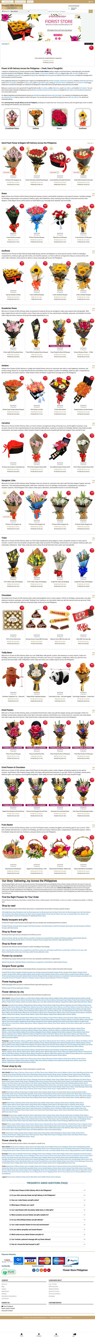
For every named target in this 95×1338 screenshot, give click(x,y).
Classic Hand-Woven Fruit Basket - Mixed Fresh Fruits (83, 869)
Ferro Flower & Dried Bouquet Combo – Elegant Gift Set (83, 812)
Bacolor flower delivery (58, 1041)
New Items (30, 1)
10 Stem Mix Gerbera (60, 409)
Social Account (37, 1265)
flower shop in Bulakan (14, 1124)
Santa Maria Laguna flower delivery (48, 1036)
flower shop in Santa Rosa (66, 1110)
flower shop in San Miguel (14, 1129)
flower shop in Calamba (67, 1103)
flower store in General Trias (66, 1168)
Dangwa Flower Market (43, 974)
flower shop (10, 914)
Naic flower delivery (73, 1021)
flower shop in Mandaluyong (76, 1072)
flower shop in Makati (46, 1072)
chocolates (44, 88)
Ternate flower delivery (72, 1023)
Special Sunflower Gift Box (13, 295)
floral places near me (22, 912)
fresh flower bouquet (34, 926)
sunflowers (57, 73)
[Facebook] (34, 1269)
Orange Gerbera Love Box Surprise (83, 409)
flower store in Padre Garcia (16, 1159)
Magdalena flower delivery (43, 1032)
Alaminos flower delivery (14, 1028)
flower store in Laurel (68, 1155)
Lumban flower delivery (14, 1032)
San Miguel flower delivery (18, 1055)
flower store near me (62, 914)
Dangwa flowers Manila (76, 974)
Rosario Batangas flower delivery (34, 1011)
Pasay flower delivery (78, 1000)
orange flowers (27, 950)
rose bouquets (43, 73)
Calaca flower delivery (13, 1007)
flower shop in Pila (52, 1108)
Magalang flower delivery (72, 1043)
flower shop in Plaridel (33, 1128)
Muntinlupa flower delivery (33, 1000)
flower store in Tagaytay (46, 1172)
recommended (7, 1)
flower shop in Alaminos (14, 1103)
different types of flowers (9, 988)
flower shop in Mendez (64, 1096)
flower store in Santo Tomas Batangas (73, 1161)
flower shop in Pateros (12, 1076)
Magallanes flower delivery (27, 1021)
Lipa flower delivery (16, 1009)
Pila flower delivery (53, 1034)
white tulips (25, 952)
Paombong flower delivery (27, 1053)
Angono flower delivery (12, 1058)
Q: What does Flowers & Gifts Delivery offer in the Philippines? (30, 1190)
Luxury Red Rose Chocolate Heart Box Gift (60, 181)
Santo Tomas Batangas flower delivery (73, 1012)
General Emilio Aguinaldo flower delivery (19, 1019)
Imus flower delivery (78, 1019)
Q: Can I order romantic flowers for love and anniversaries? (29, 1225)
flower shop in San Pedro (13, 1110)
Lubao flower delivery (27, 1043)
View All (90, 143)
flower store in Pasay (78, 1148)
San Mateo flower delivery (70, 1060)
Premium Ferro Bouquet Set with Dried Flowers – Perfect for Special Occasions (37, 812)
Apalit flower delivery (32, 1041)
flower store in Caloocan (17, 1147)
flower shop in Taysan (40, 1088)
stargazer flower (37, 940)
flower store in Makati (47, 1147)
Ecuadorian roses (18, 75)
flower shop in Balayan (44, 1079)
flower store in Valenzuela (84, 1150)
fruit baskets (83, 88)
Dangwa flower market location (59, 974)
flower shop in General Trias (65, 1094)
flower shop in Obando (80, 1126)
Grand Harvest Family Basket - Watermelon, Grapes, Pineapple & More (13, 869)
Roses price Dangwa (15, 978)
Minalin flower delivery (27, 1044)
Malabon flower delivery (61, 998)
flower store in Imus (81, 1168)
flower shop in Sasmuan (78, 1121)
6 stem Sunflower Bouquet (60, 295)
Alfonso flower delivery (13, 1018)
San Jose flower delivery (51, 1011)
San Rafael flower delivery (34, 1055)
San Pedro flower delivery (14, 1036)
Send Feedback (7, 1306)
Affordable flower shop (9, 912)
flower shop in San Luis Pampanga (75, 1119)
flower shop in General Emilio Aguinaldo (21, 1094)
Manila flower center (40, 916)
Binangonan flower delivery (54, 1058)
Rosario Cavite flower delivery (15, 1023)
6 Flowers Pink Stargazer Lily (13, 180)
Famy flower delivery (26, 1030)
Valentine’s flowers (20, 962)
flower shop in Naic (77, 1096)
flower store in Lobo (27, 1157)
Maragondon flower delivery (44, 1021)
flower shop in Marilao (33, 1126)
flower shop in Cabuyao (53, 1103)
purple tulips (66, 950)
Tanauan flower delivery (27, 1014)
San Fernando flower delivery (55, 1044)
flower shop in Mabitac (28, 1106)
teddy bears (55, 88)
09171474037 (9, 1310)
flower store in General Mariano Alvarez (45, 1168)
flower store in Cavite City (70, 1166)
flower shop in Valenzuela (82, 1076)
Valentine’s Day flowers (86, 81)
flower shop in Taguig (65, 1076)
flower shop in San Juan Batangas (69, 1085)
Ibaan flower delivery (56, 1007)
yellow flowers (34, 952)
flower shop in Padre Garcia (16, 1085)
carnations (75, 73)
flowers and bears (37, 90)
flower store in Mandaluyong (77, 1147)
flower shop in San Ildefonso (61, 1128)
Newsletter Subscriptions (9, 1295)
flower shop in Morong (28, 1135)
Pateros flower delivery (13, 1002)
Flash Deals (5, 44)
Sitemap (4, 1293)
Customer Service (55, 1302)
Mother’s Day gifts (10, 83)
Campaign (52, 1295)
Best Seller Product (20, 1)
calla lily (14, 938)
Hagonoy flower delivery (14, 1051)
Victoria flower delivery (11, 1037)
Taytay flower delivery (13, 1062)
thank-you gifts (28, 83)
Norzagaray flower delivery (74, 1051)
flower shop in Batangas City (73, 1079)
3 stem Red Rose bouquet (13, 237)
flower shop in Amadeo (27, 1092)
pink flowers (36, 950)
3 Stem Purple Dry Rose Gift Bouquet (60, 754)
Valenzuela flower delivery (84, 1002)
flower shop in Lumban (14, 1106)
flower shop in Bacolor (58, 1115)
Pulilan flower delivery (55, 1053)
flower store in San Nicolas (19, 1161)
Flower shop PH (51, 914)
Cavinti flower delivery (13, 1030)
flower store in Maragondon (48, 1170)
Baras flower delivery (39, 1058)
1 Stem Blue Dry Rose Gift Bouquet (83, 754)
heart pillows (67, 88)
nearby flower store (75, 914)
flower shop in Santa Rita (36, 1121)
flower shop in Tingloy (54, 1088)
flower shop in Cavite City (70, 1092)
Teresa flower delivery (29, 1062)
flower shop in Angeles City (17, 1115)
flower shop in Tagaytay (45, 1097)
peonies (12, 940)
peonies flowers (20, 940)
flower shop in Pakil (27, 1108)
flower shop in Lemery (81, 1081)
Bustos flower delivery (28, 1050)
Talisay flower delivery (13, 1014)
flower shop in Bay (27, 1103)
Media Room (5, 1291)
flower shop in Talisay (12, 1088)
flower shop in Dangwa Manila (36, 914)
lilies (83, 938)
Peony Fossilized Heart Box (36, 754)
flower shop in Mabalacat (45, 1117)
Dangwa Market (42, 976)
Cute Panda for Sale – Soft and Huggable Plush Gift (60, 697)
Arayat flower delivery (44, 1041)
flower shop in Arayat (44, 1115)
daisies (56, 938)
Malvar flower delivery (55, 1009)
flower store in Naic (77, 1170)
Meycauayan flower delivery (57, 1051)
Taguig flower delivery (67, 1002)
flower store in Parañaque (64, 1148)
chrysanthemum (49, 938)
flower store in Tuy (69, 1163)
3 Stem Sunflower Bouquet (83, 295)
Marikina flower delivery (18, 1000)
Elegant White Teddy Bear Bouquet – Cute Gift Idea (37, 697)
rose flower (29, 940)
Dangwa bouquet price (28, 972)
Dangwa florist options (70, 972)
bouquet (15, 926)
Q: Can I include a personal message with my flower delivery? (30, 1239)
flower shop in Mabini (40, 1083)
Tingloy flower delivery (55, 1014)
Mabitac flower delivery (28, 1032)
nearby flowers (8, 916)
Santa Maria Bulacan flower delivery (56, 1055)
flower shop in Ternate (72, 1097)
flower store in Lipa (15, 1157)
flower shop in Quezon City (28, 1076)
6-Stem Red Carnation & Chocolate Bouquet (83, 181)
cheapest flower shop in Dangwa (11, 972)
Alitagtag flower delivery (30, 1005)
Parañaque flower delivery (64, 1000)
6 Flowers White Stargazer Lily (60, 524)
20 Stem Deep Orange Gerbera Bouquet (13, 409)
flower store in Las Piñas (32, 1147)
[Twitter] (37, 1269)
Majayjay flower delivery (59, 1032)
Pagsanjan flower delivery (14, 1034)
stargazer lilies (33, 75)
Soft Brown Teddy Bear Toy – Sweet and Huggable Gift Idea (13, 697)
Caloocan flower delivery (17, 998)
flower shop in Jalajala (14, 1135)
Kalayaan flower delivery (40, 1030)
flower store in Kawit (17, 1170)
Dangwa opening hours (55, 976)
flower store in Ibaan (55, 1155)
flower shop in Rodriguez (55, 1135)
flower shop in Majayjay (59, 1106)
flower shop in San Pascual (35, 1087)
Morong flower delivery (27, 1060)
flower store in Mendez (64, 1170)
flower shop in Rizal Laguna (66, 1108)
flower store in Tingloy (54, 1163)
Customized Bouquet (73, 6)
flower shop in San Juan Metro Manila (47, 1076)
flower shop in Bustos (27, 1124)
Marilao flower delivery (42, 1051)
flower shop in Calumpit (42, 1124)
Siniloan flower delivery (83, 1036)
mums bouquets (49, 75)
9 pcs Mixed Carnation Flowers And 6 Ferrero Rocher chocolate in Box (60, 468)
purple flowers (58, 950)
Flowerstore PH (25, 916)
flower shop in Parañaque (60, 1074)
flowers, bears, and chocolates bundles (76, 90)
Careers (4, 1288)
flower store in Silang (32, 1172)
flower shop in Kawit (17, 1096)
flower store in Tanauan (26, 1163)
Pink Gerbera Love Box (37, 409)
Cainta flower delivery (69, 1058)
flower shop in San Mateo (70, 1135)
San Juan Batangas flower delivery (69, 1011)
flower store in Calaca (12, 1155)
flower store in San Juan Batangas (70, 1159)
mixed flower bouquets (68, 75)
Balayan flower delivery (45, 1005)
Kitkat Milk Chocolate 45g (83, 639)
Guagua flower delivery (14, 1043)
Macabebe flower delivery (57, 1043)
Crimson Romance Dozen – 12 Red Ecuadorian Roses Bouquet (83, 353)
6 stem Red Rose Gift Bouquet (83, 237)
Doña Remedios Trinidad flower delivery (61, 1050)
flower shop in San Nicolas (19, 1087)
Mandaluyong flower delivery (77, 998)
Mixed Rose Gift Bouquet (60, 237)
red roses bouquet (78, 926)
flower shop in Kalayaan (40, 1104)
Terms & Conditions (54, 1293)
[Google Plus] (49, 1269)
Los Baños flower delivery (67, 1030)
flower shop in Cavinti (13, 1104)
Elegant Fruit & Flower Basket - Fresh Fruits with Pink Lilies (37, 869)
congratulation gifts (43, 83)
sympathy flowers (8, 97)
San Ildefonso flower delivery (71, 1053)
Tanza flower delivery (59, 1023)
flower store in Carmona (55, 1166)
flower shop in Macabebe (61, 1117)
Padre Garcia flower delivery (15, 1011)
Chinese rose (40, 938)
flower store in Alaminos (14, 1177)
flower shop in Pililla (41, 1135)
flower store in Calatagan (27, 1155)
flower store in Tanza (60, 1172)
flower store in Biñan (39, 1177)
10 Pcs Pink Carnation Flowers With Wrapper (36, 468)
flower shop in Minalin (28, 1119)
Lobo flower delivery (29, 1009)
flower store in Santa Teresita (53, 1161)
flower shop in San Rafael (29, 1129)
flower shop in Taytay (12, 1136)
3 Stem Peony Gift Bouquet (13, 754)
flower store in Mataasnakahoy (70, 1157)
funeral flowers (48, 962)
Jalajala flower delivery (13, 1060)
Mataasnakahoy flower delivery (71, 1009)
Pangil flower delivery (41, 1034)
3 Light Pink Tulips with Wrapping (83, 582)
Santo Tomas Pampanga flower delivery (54, 1046)
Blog (3, 1286)
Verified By (6, 1265)
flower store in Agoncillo (15, 1154)
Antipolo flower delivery (26, 1058)
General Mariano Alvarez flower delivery (42, 1019)
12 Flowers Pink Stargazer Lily (37, 524)
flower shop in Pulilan (46, 1128)
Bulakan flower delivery (14, 1050)
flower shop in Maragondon (48, 1096)
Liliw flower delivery (54, 1030)
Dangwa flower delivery (14, 974)
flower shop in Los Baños (67, 1104)
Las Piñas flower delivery (32, 998)
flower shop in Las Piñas (32, 1072)
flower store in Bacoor (41, 1166)
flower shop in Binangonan (54, 1133)
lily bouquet (69, 926)
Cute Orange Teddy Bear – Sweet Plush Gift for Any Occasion (83, 697)
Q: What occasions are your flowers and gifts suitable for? (29, 1215)
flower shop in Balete (58, 1079)
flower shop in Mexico (14, 1119)
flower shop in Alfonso (13, 1092)
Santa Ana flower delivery (18, 1046)
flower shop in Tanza (59, 1097)
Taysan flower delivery (41, 1014)
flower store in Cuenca (42, 1155)
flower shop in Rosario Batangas (34, 1085)
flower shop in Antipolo (26, 1133)
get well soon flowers (59, 83)
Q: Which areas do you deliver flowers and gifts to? (27, 1234)
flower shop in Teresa (28, 1136)
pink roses (43, 950)
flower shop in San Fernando (56, 1119)
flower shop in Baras (40, 1133)
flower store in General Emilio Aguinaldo (21, 1168)
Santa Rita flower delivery (34, 1046)
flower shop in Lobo (27, 1083)
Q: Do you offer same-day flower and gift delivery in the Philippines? (32, 1195)
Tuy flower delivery (70, 1014)
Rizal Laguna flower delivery (68, 1034)
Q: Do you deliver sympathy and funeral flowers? (26, 1230)
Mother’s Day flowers (8, 962)
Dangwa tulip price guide (41, 978)
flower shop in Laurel (68, 1081)
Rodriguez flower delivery (54, 1060)
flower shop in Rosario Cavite (16, 1097)
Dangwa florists (58, 972)
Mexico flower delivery (13, 1044)
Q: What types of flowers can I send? (22, 1205)
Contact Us (5, 1302)
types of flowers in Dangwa (60, 978)
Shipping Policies (54, 1288)
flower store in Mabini (40, 1157)
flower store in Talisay (12, 1163)
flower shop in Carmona (55, 1092)
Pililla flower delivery (41, 1060)
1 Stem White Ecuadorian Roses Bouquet (37, 352)
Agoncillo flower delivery (15, 1005)
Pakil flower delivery (28, 1034)
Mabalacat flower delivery (41, 1043)
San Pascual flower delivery (35, 1012)
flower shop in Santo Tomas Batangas (73, 1087)
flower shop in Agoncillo (15, 1079)
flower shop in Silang (31, 1097)
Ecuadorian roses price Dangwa (71, 976)
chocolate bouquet (46, 926)
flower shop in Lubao (30, 1117)
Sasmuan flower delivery (76, 1046)
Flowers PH (17, 916)
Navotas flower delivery (49, 1000)
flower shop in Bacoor (40, 1092)
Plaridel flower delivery (42, 1053)
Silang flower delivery (31, 1023)
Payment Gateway (8, 1254)
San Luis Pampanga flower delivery (75, 1044)
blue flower (12, 950)
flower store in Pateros (14, 1150)
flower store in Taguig (67, 1150)
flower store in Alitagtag (30, 1154)
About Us (4, 1283)
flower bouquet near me (75, 912)
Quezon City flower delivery (29, 1002)
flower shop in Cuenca (42, 1081)
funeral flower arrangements (35, 962)
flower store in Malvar (53, 1157)
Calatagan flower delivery (27, 1007)
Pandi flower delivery (13, 1053)
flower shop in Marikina (15, 1074)
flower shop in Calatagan (27, 1081)
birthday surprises (53, 81)
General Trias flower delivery (63, 1019)
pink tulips (50, 950)
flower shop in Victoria (11, 1112)
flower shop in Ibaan (55, 1081)
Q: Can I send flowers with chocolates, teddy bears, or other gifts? (32, 1210)
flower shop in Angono (12, 1133)
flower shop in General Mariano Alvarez (45, 1094)
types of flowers (24, 988)
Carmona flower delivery (55, 1018)
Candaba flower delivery (73, 1041)
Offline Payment (53, 1286)
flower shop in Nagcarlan (73, 1106)
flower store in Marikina (18, 1148)
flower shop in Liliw (54, 1104)
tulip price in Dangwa (27, 978)
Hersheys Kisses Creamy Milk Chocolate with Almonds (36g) (37, 640)
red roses (80, 950)
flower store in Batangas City (73, 1154)
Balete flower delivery (58, 1005)
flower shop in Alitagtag (30, 1079)
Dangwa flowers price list (29, 976)
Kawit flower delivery (13, 1021)
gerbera (69, 938)
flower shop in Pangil (39, 1108)
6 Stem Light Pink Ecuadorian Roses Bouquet (13, 353)
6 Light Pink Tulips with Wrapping (60, 582)
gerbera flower (77, 938)
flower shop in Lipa (15, 1083)
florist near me (63, 912)
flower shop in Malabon (61, 1072)
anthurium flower (7, 938)
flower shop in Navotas (45, 1074)
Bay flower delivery (27, 1028)
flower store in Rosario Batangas (35, 1159)
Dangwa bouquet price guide (44, 972)
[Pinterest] (45, 1269)
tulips (60, 940)
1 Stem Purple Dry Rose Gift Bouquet (60, 352)
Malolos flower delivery (28, 1051)
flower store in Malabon (61, 1147)
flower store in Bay (27, 1177)
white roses (18, 952)
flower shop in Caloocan (17, 1072)
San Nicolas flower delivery (19, 1012)
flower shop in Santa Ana (20, 1121)
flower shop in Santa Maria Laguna (47, 1110)
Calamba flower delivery (68, 1028)
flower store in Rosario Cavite (16, 1172)
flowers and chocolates (50, 90)
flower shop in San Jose (52, 1085)
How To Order (53, 1283)
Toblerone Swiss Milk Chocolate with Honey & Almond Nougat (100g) (60, 640)
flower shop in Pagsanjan (13, 1108)
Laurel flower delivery (68, 1007)
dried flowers (37, 95)
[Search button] (91, 11)
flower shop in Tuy (69, 1088)
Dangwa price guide (16, 976)
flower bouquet (23, 926)
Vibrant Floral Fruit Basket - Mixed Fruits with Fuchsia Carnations (60, 869)
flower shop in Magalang (76, 1117)
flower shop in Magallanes (32, 1096)
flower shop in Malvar (53, 1083)
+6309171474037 (10, 1308)
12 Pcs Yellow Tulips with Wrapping (36, 582)
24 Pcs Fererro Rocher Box (13, 639)
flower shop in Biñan (39, 1103)
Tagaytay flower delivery (45, 1023)
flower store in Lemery (81, 1155)
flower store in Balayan (45, 1154)
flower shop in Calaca (12, 1081)
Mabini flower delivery (41, 1009)
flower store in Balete (58, 1154)
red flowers (73, 950)
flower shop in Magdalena (43, 1106)
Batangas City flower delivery (74, 1005)
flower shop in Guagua (17, 1117)
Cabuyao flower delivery (53, 1028)
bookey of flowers (7, 926)
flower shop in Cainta (69, 1133)
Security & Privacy (54, 1291)
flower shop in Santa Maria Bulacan (51, 1129)
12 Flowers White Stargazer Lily (83, 524)
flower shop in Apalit (31, 1115)
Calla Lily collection (73, 97)
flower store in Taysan (40, 1163)
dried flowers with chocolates (53, 95)
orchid (8, 940)
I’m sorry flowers (78, 83)
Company (5, 1280)
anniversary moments (66, 81)
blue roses (19, 950)
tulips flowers (69, 940)
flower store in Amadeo (27, 1166)
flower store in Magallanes (32, 1170)
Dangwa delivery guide (28, 974)
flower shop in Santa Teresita (52, 1087)
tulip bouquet (14, 928)
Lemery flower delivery (82, 1007)
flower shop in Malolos (19, 1126)
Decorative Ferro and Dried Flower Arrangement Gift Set (60, 812)
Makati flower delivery (47, 998)
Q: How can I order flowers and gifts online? (24, 1200)
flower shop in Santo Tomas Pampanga (56, 1121)
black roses (5, 950)
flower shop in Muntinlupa (30, 1074)
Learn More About (55, 1280)
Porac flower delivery (40, 1044)
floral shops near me (35, 912)
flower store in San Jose (52, 1159)
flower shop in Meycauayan (48, 1126)
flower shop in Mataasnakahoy (69, 1083)
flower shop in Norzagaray (65, 1126)
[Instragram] (41, 1269)
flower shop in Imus (80, 1094)
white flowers (10, 952)
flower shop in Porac (41, 1119)
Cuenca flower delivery (42, 1007)
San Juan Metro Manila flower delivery (48, 1002)
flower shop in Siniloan (81, 1110)
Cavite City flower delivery (70, 1018)
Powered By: (67, 1265)
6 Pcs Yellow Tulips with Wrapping (13, 582)
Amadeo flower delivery (27, 1018)
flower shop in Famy (27, 1104)
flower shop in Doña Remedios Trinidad (61, 1124)
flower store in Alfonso (13, 1166)
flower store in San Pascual (35, 1161)
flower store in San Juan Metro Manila (48, 1150)
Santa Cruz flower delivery (30, 1036)
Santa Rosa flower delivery (68, 1036)
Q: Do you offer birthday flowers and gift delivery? (26, 1220)
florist (56, 912)
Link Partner (5, 1298)
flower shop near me (21, 914)
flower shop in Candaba (72, 1115)
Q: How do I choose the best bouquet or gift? (25, 1244)
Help (91, 2)
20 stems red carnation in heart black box (13, 467)
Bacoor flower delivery (41, 1018)
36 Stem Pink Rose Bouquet (36, 237)
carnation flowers (23, 938)
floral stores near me (48, 912)
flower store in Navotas (49, 1148)
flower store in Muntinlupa (33, 1148)
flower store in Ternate (73, 1172)
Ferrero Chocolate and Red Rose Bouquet (37, 180)
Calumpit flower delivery (42, 1050)
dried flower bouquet (59, 926)
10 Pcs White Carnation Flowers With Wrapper (83, 468)
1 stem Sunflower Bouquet (37, 295)
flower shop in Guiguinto (80, 1124)
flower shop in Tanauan (26, 1088)
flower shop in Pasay (74, 1074)
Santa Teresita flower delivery (52, 1012)
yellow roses (45, 952)
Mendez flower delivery (60, 1021)
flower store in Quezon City (29, 1150)
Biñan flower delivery (39, 1028)
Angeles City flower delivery (17, 1041)
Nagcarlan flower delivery (73, 1032)
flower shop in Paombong (18, 1128)
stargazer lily (47, 940)
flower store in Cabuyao (53, 1177)
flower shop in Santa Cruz (29, 1110)
